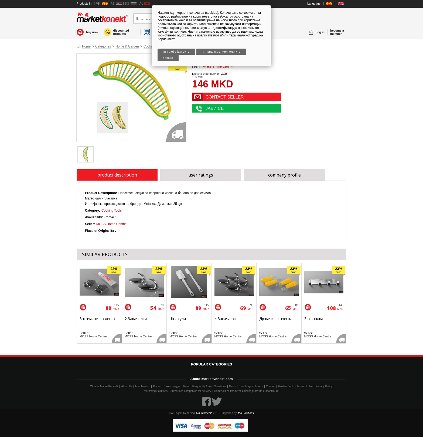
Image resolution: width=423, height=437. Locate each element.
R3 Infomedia (204, 413)
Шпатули (177, 318)
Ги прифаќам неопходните (221, 51)
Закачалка (313, 318)
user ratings (200, 175)
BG (127, 3)
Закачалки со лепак (97, 318)
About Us (126, 386)
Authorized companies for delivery (190, 390)
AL (141, 3)
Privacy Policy (324, 386)
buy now (92, 32)
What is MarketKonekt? (104, 386)
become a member (337, 32)
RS (113, 3)
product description (117, 175)
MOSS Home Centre (218, 67)
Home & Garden (127, 46)
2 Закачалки (136, 318)
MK (98, 3)
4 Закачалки (225, 318)
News (232, 386)
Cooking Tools (111, 210)
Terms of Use (305, 386)
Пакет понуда (171, 386)
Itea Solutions (245, 413)
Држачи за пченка (275, 318)
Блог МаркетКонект (251, 386)
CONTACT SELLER (225, 97)
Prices (157, 386)
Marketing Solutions (156, 390)
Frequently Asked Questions (209, 386)
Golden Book (286, 386)
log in (321, 32)
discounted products (121, 32)
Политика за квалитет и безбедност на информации (246, 390)
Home (86, 46)
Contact (270, 386)
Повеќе (168, 57)
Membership (142, 386)
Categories (103, 46)
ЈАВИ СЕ (215, 108)
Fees (186, 386)
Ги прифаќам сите (176, 51)
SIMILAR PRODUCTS (105, 254)
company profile (284, 175)
